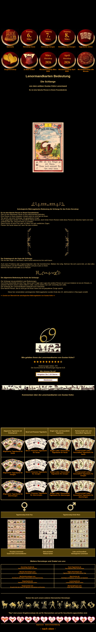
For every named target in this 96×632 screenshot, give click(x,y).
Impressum (40, 625)
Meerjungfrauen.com (74, 586)
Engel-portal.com (27, 586)
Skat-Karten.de (74, 577)
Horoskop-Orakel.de (27, 567)
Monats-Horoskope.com (27, 572)
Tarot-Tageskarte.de (74, 567)
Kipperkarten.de (27, 581)
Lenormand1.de (74, 581)
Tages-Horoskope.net (74, 572)
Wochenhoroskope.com (27, 577)
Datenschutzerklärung (52, 625)
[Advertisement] (48, 15)
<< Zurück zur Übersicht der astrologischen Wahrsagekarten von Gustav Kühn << (28, 295)
